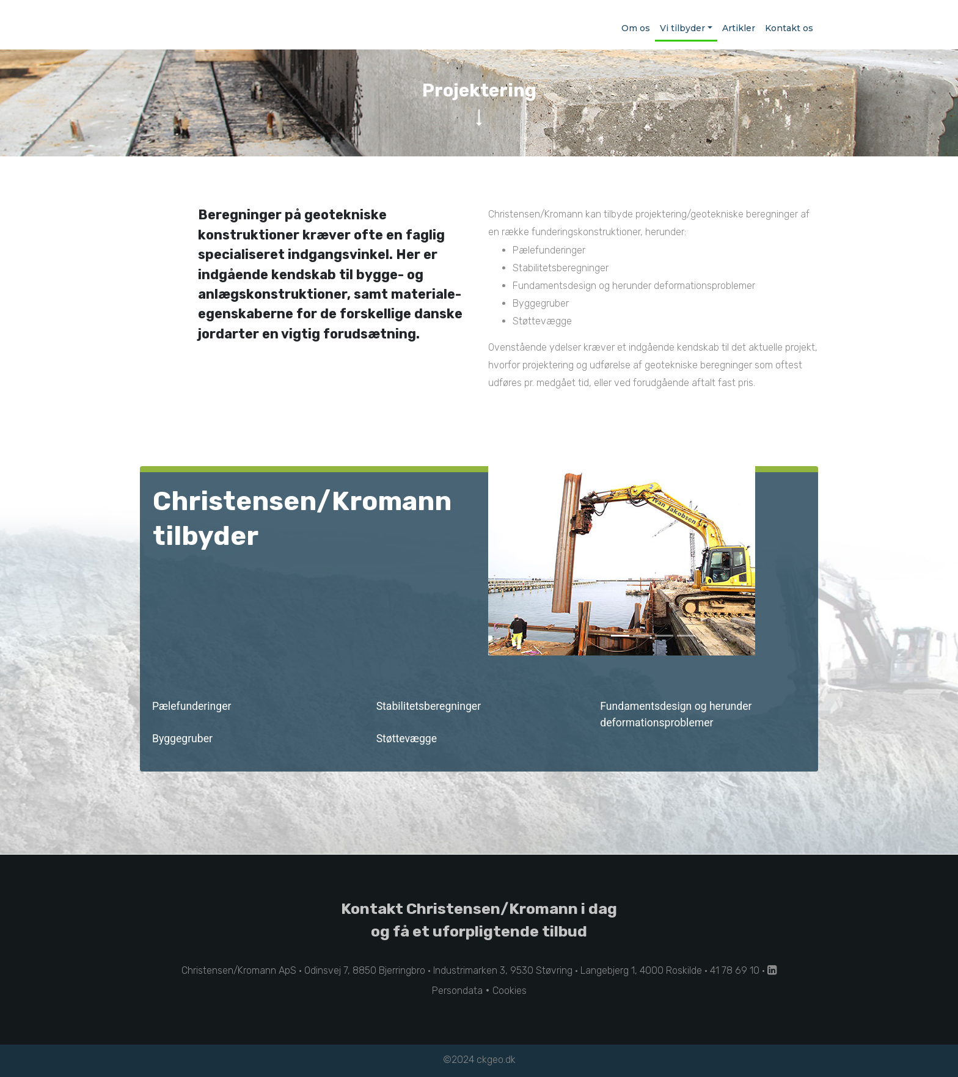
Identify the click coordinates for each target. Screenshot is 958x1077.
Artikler (738, 28)
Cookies (509, 990)
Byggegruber (183, 738)
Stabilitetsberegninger (430, 706)
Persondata (457, 990)
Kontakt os (789, 28)
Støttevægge (408, 738)
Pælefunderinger (193, 706)
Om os (635, 28)
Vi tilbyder (682, 28)
